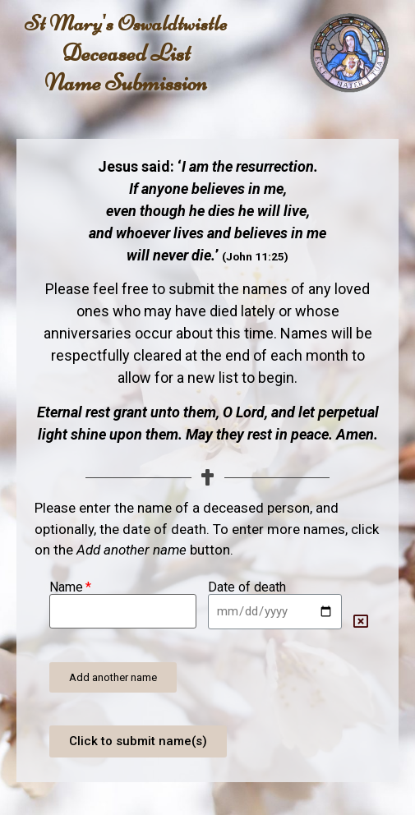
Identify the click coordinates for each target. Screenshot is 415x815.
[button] (113, 677)
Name (66, 587)
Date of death (247, 587)
